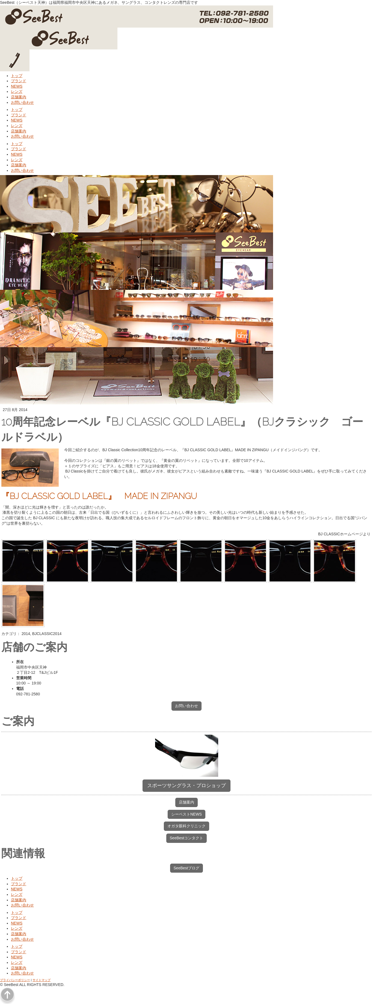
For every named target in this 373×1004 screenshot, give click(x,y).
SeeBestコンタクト (186, 838)
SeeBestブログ (187, 868)
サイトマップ (41, 980)
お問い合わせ (186, 706)
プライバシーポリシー (15, 980)
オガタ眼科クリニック (186, 826)
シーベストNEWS (186, 814)
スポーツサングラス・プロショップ (186, 785)
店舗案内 (186, 802)
